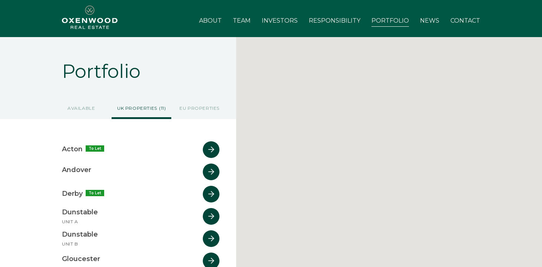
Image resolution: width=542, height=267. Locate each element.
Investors (280, 20)
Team (242, 20)
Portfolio (390, 20)
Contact (465, 20)
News (429, 20)
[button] (412, 201)
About (210, 20)
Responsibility (334, 20)
